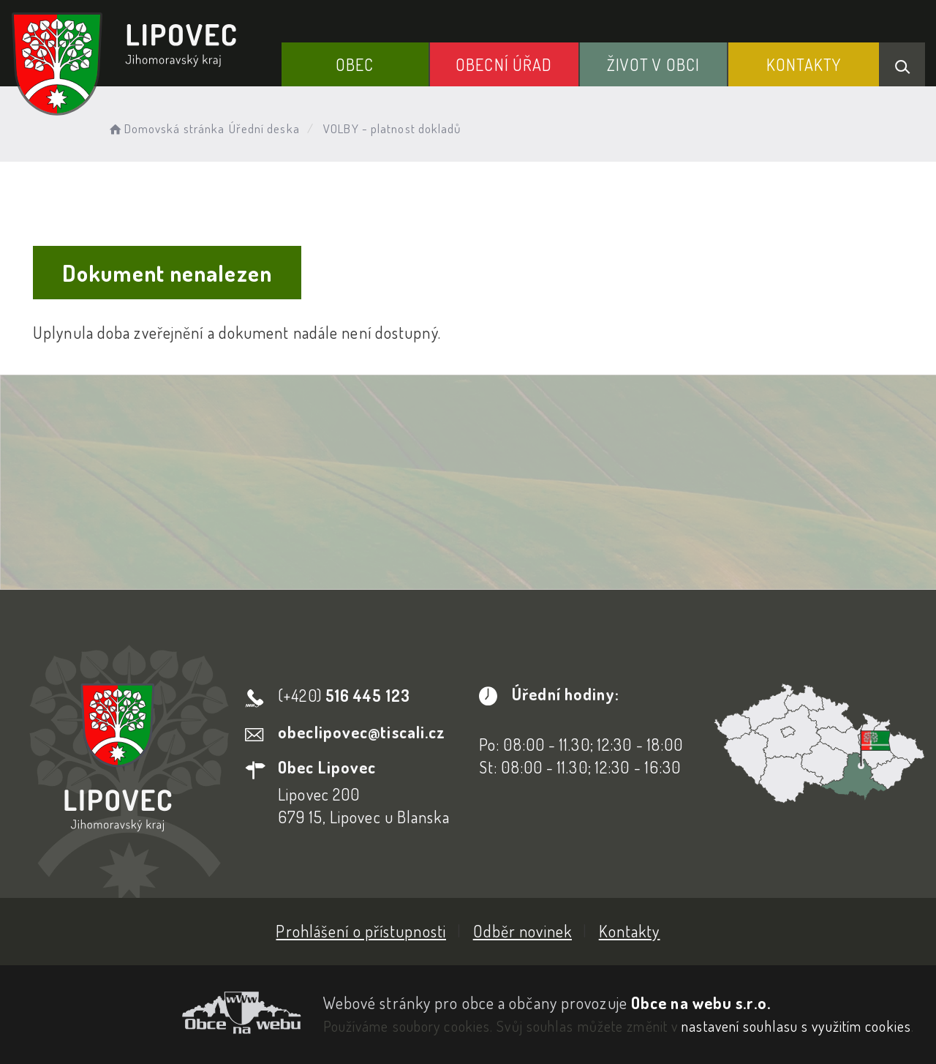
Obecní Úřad (504, 64)
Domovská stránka (165, 128)
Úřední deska (264, 128)
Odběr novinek (522, 931)
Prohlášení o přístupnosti (361, 931)
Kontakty (804, 64)
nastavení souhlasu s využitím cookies (796, 1025)
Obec (355, 64)
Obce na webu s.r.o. (701, 1002)
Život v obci (653, 64)
